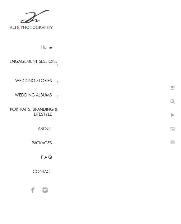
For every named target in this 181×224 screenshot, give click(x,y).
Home (46, 46)
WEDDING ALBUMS (33, 94)
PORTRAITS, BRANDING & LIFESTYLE (34, 112)
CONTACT (42, 171)
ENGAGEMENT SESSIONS (34, 61)
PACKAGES (42, 142)
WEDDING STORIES (33, 80)
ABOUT (45, 128)
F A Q (46, 157)
